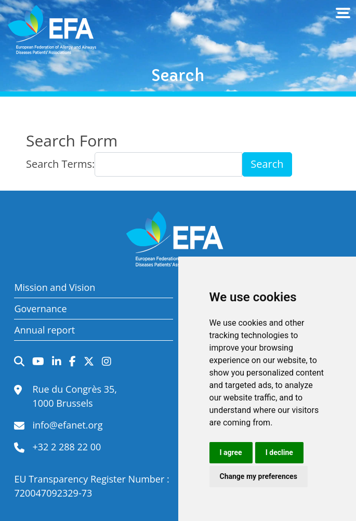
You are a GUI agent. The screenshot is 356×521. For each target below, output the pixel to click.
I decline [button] (279, 452)
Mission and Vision (54, 287)
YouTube (38, 361)
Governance (40, 308)
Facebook (72, 361)
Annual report (44, 330)
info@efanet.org (67, 425)
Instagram (106, 361)
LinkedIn (56, 361)
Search (266, 164)
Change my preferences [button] (258, 476)
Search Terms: (60, 164)
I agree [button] (231, 452)
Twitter (89, 361)
